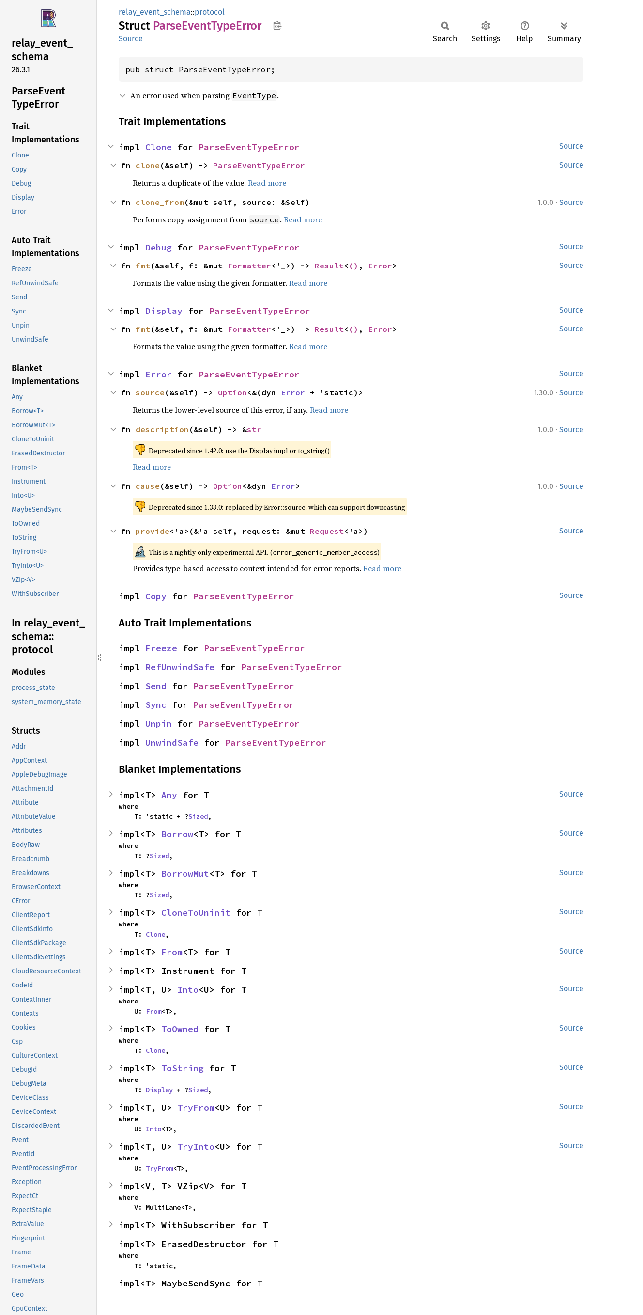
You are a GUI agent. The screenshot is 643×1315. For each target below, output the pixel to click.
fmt (143, 265)
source (150, 392)
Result (329, 265)
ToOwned (180, 1028)
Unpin (158, 723)
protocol (210, 11)
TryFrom (195, 1107)
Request (327, 531)
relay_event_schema (155, 11)
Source (131, 38)
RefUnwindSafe (179, 667)
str (254, 429)
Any (169, 794)
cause (148, 486)
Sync (156, 704)
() (353, 265)
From (172, 951)
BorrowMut (185, 873)
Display (164, 310)
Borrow (177, 834)
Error (380, 265)
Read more (267, 182)
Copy (156, 596)
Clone (158, 147)
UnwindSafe (172, 742)
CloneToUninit (195, 912)
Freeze (161, 648)
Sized (198, 816)
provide (152, 531)
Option (232, 392)
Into (188, 989)
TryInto (195, 1146)
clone (148, 165)
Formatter (249, 265)
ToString (182, 1068)
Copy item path (277, 25)
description (162, 429)
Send (156, 685)
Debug (158, 247)
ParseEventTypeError (249, 147)
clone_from (160, 202)
